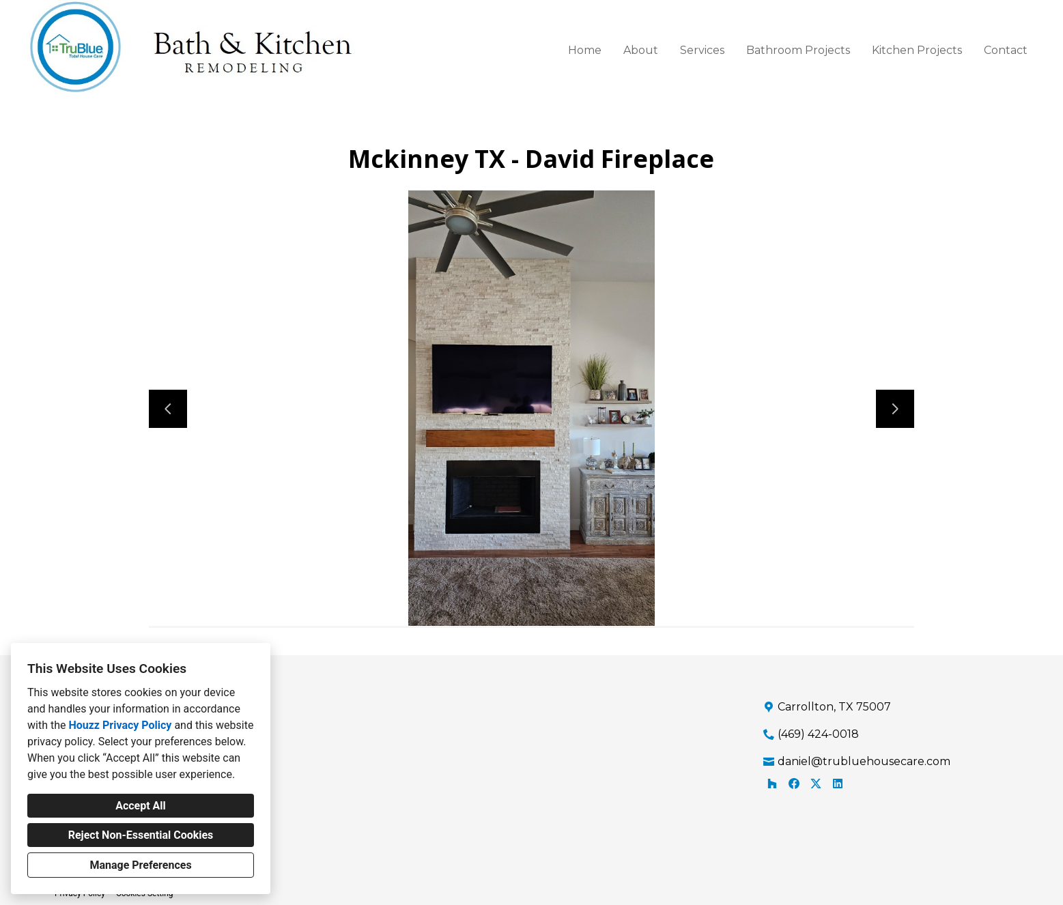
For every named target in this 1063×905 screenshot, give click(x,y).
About (640, 50)
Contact (1005, 50)
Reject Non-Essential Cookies (141, 835)
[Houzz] (772, 783)
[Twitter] (816, 783)
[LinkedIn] (838, 783)
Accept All (140, 805)
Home (584, 50)
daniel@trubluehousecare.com (864, 761)
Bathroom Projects (798, 50)
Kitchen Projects (917, 50)
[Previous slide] (168, 409)
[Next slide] (895, 409)
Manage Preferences (140, 865)
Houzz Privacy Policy (119, 725)
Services (702, 50)
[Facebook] (794, 783)
